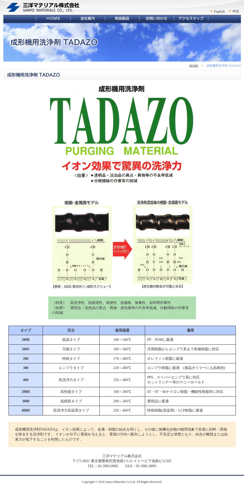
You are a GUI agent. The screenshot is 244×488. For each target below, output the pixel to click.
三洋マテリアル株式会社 (43, 7)
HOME (193, 65)
